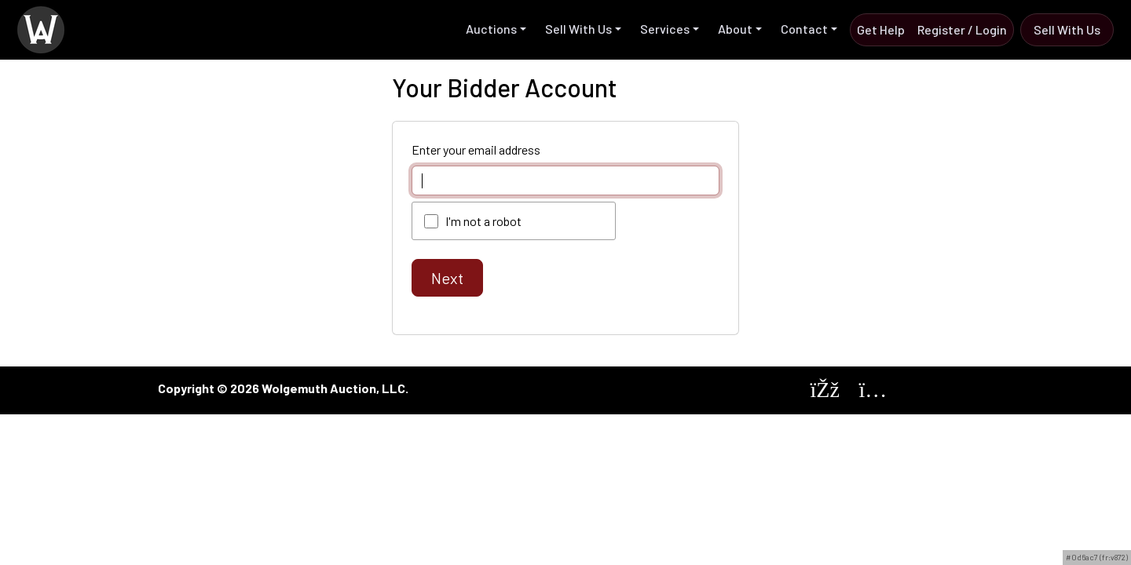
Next (447, 277)
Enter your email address (476, 149)
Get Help (881, 29)
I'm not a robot (483, 220)
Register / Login (962, 29)
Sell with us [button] (578, 28)
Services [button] (665, 28)
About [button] (735, 28)
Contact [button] (804, 28)
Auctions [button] (491, 28)
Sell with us (1067, 29)
